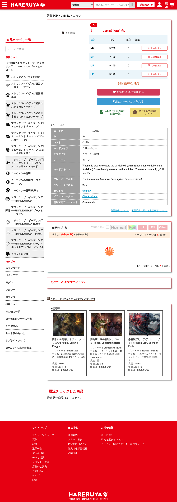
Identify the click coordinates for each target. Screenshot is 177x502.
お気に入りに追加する (128, 92)
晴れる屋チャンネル (112, 439)
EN (94, 25)
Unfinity (86, 190)
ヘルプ (36, 475)
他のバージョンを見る (128, 101)
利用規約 (73, 434)
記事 (34, 443)
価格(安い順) (67, 234)
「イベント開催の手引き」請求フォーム (123, 443)
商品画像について (120, 210)
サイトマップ (39, 427)
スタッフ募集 (75, 439)
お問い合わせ (39, 470)
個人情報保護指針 (77, 448)
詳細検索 (144, 4)
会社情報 (73, 427)
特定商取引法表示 (77, 443)
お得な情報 (107, 427)
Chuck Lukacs (89, 196)
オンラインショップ (43, 434)
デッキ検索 (38, 452)
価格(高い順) (82, 234)
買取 (34, 439)
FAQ (34, 479)
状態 (92, 39)
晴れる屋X (106, 434)
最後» (163, 234)
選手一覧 (37, 448)
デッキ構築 (38, 457)
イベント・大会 (40, 461)
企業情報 (73, 452)
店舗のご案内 (39, 466)
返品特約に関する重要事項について (149, 210)
